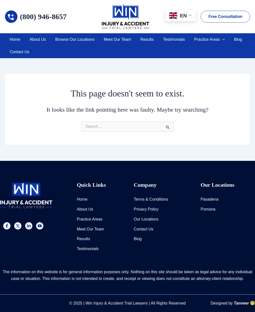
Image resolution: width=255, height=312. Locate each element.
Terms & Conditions (151, 199)
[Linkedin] (28, 225)
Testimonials (167, 39)
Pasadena (210, 199)
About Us (36, 39)
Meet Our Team (113, 39)
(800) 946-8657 (43, 16)
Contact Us (19, 52)
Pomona (208, 209)
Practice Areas (201, 39)
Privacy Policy (146, 209)
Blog (228, 39)
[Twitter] (17, 225)
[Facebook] (6, 225)
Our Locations (146, 219)
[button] (225, 17)
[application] (213, 39)
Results (141, 39)
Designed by (232, 303)
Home (14, 39)
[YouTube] (39, 225)
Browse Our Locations (71, 39)
